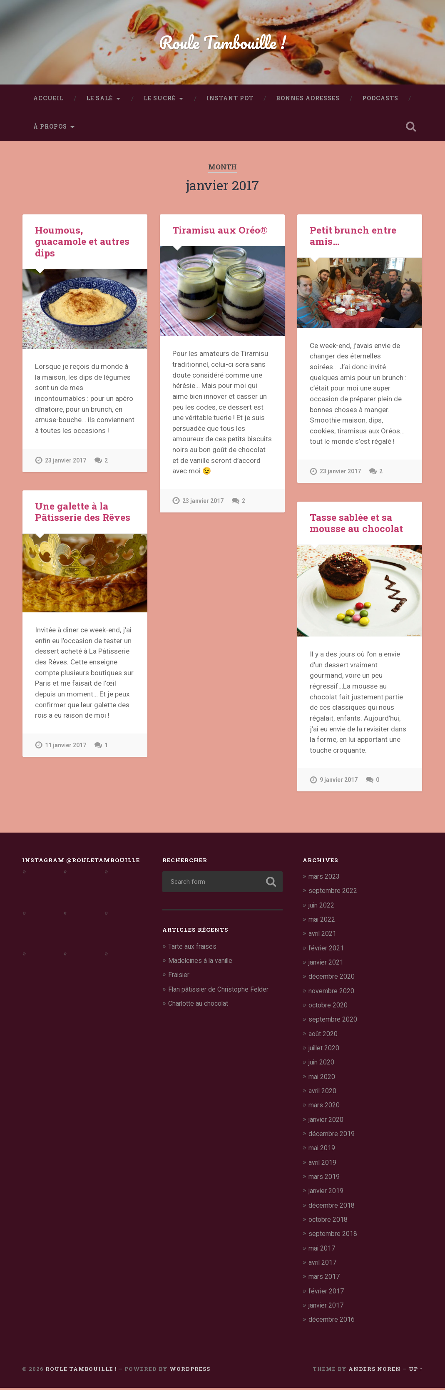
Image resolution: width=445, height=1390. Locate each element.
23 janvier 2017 (66, 463)
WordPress (189, 1370)
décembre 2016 (333, 1321)
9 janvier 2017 (339, 783)
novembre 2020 (333, 994)
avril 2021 (324, 936)
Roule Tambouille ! (222, 44)
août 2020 (324, 1036)
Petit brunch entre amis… (352, 239)
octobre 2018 (329, 1222)
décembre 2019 (333, 1136)
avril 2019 (324, 1165)
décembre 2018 (333, 1207)
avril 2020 (324, 1093)
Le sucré (160, 101)
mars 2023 (325, 879)
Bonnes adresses (308, 101)
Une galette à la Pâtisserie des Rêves (81, 515)
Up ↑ (416, 1370)
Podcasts (380, 101)
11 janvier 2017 (66, 748)
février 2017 (327, 1293)
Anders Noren (374, 1370)
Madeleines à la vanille (203, 964)
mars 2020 (325, 1108)
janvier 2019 (328, 1193)
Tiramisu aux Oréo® (219, 233)
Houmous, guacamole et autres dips (82, 244)
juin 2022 (323, 908)
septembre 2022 (334, 894)
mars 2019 (325, 1179)
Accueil (48, 101)
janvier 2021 (328, 965)
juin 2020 (323, 1065)
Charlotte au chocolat (202, 1006)
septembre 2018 (334, 1236)
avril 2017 (324, 1264)
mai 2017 (323, 1250)
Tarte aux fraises (194, 949)
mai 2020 (323, 1079)
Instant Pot (230, 101)
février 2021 (327, 951)
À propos (50, 130)
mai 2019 (323, 1150)
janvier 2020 (328, 1122)
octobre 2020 (329, 1008)
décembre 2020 (333, 979)
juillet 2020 (326, 1051)
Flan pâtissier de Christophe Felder (222, 992)
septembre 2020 (334, 1022)
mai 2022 (323, 922)
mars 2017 (325, 1279)
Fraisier (179, 978)
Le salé (99, 101)
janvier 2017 (328, 1307)
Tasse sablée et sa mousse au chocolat (355, 526)
